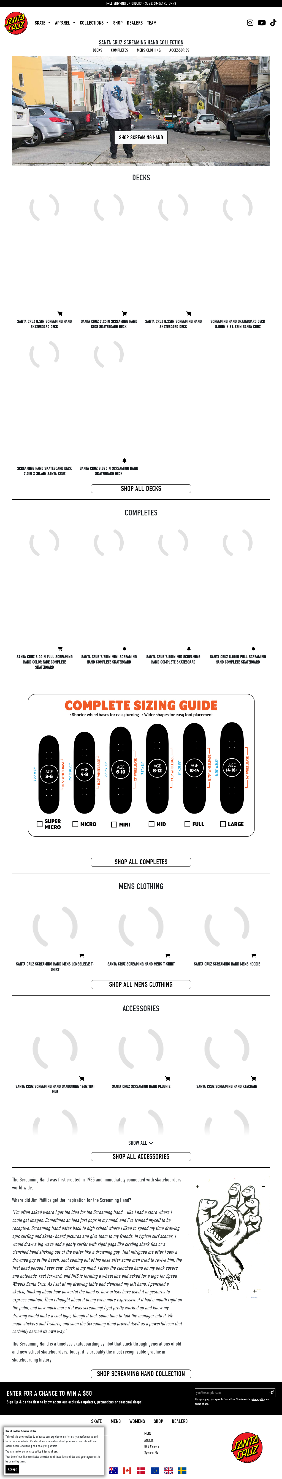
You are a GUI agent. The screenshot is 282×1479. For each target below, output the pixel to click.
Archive (148, 1440)
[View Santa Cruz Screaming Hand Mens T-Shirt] (168, 956)
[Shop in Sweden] (182, 1470)
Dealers (180, 1421)
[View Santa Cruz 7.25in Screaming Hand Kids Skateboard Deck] (124, 314)
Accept (12, 1469)
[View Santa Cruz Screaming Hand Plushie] (168, 1079)
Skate (96, 1421)
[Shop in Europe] (154, 1470)
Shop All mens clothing (141, 984)
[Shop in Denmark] (141, 1470)
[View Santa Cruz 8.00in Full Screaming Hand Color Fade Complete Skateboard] (60, 649)
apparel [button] (63, 23)
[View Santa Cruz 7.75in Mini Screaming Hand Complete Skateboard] (124, 649)
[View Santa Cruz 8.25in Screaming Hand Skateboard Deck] (189, 314)
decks (97, 50)
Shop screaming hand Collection (141, 1374)
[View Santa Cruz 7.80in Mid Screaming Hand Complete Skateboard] (189, 649)
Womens (137, 1421)
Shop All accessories (141, 1156)
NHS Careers (151, 1446)
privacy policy (258, 1399)
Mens (116, 1421)
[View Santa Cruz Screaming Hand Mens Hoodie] (254, 956)
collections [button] (92, 23)
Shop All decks (141, 489)
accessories (179, 50)
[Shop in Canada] (127, 1470)
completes (119, 50)
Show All (141, 1143)
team (151, 23)
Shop (158, 1421)
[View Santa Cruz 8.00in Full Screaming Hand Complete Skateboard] (253, 649)
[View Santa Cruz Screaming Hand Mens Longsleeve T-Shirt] (82, 956)
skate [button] (41, 23)
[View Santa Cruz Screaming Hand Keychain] (254, 1079)
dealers (135, 23)
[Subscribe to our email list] (272, 1393)
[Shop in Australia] (113, 1470)
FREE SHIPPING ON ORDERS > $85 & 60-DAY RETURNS (141, 3)
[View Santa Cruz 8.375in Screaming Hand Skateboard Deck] (124, 461)
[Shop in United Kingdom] (168, 1470)
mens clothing (149, 50)
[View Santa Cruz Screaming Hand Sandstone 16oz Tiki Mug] (82, 1079)
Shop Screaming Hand (141, 137)
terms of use (201, 1404)
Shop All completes (141, 862)
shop (118, 23)
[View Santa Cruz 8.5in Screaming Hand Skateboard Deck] (60, 314)
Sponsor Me (151, 1452)
